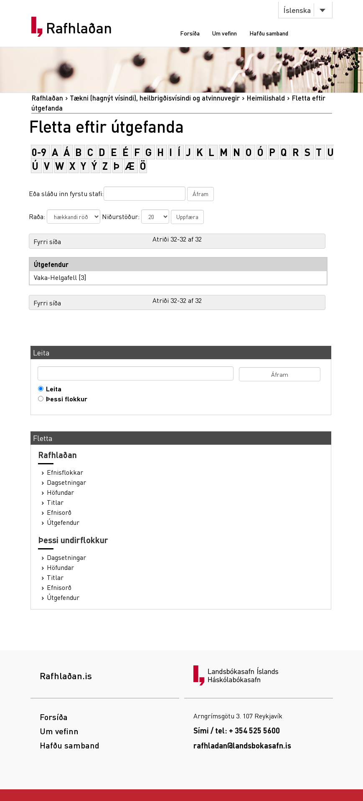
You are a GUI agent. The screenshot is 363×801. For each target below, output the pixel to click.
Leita (51, 389)
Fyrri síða (47, 241)
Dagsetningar (66, 482)
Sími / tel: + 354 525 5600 (236, 730)
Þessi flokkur (64, 399)
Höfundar (60, 492)
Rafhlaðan (79, 28)
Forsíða (190, 33)
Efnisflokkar (65, 472)
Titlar (55, 502)
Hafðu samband (268, 33)
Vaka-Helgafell (55, 277)
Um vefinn (224, 33)
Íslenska (297, 10)
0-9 (39, 152)
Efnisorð (59, 512)
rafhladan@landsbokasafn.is (242, 745)
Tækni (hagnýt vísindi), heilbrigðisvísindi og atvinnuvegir (155, 97)
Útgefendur (63, 522)
